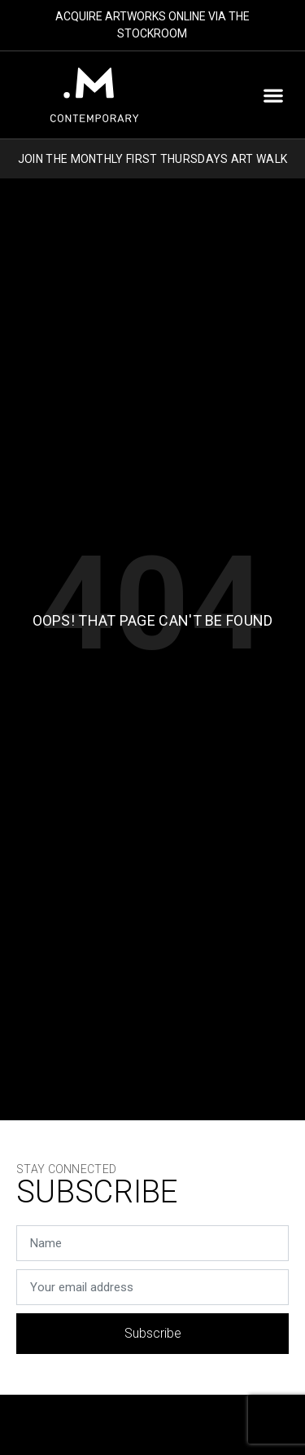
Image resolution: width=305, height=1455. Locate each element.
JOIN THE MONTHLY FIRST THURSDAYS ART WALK (152, 158)
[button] (273, 95)
